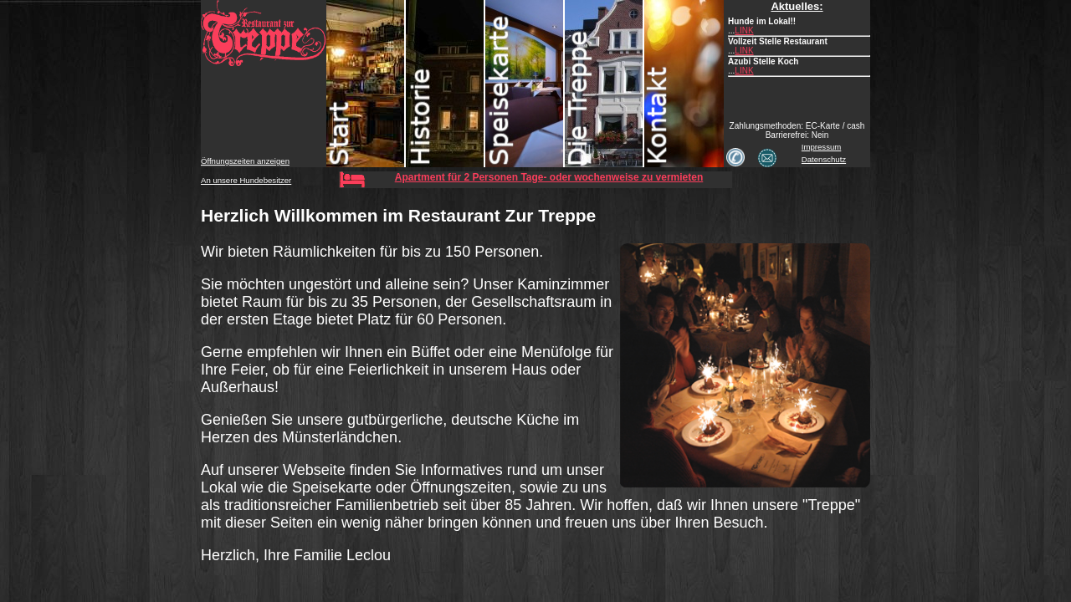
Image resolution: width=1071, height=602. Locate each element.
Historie (445, 83)
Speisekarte (525, 83)
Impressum (821, 146)
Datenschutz (824, 159)
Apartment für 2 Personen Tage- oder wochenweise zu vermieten (549, 177)
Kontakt (684, 83)
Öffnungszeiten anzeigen (245, 161)
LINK (744, 30)
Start (366, 83)
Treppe (604, 83)
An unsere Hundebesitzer (246, 180)
